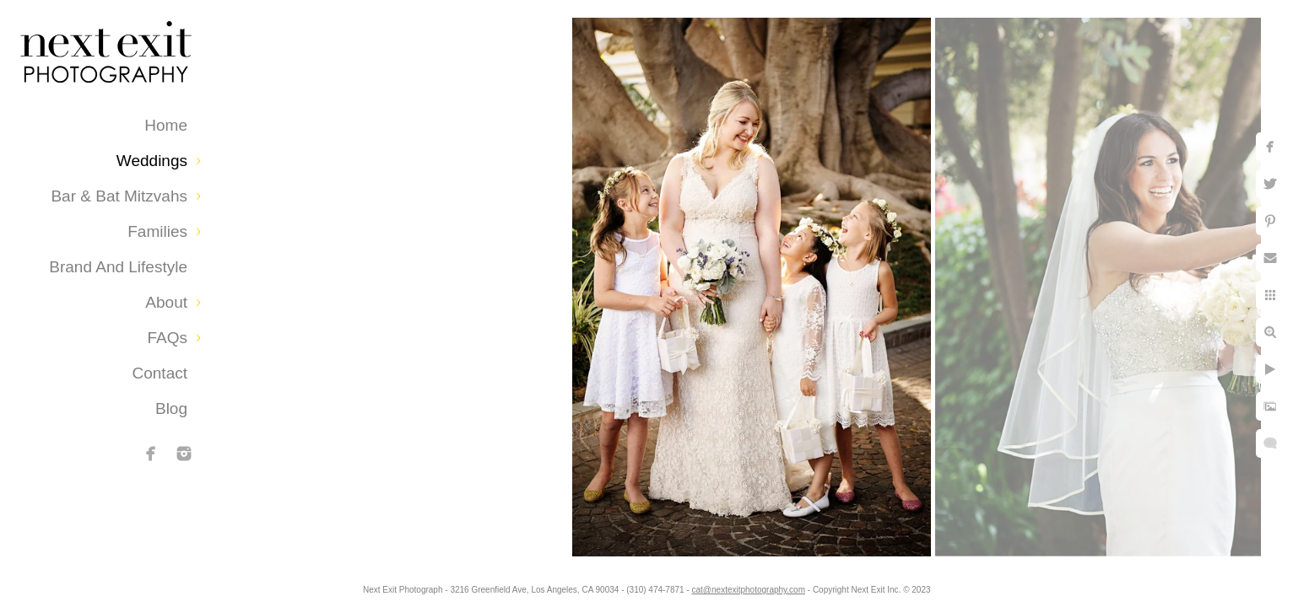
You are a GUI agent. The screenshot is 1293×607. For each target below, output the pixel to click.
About (166, 302)
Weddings (151, 160)
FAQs (167, 337)
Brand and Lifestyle (118, 267)
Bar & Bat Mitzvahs (119, 196)
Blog (171, 408)
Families (157, 231)
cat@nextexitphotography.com (748, 589)
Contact (160, 373)
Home (165, 125)
